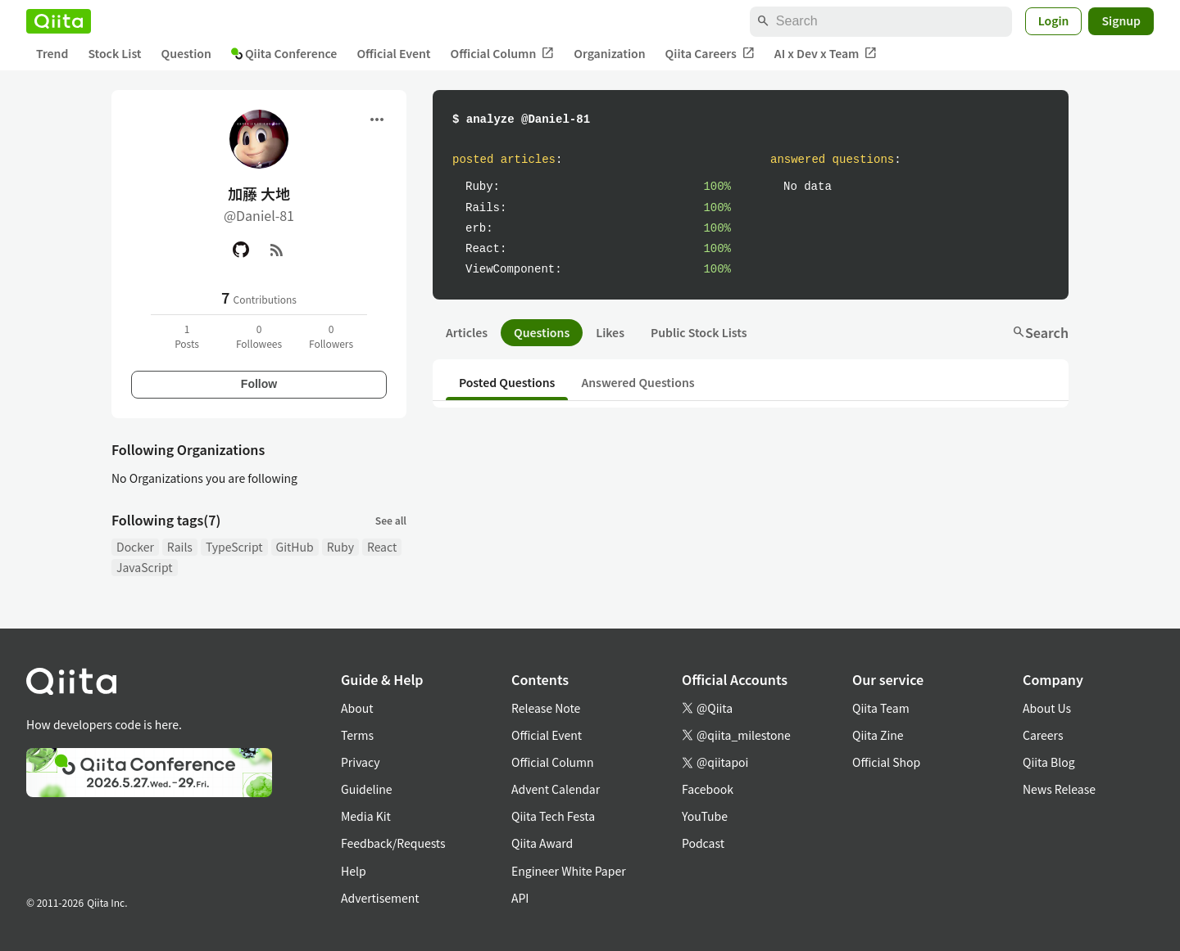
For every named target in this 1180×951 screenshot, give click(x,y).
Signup (1121, 20)
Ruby (340, 547)
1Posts (187, 336)
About (357, 708)
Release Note (545, 708)
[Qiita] (58, 21)
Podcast (703, 843)
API (520, 898)
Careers (1043, 735)
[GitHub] (241, 250)
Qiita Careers (710, 53)
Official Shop (886, 762)
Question (186, 53)
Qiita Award (542, 843)
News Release (1059, 789)
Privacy (360, 762)
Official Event (393, 53)
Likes (610, 332)
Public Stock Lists (699, 332)
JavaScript (144, 567)
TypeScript (234, 547)
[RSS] (277, 250)
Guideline (367, 789)
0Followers (331, 336)
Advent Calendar (555, 789)
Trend (52, 53)
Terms (357, 735)
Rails (180, 547)
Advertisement (380, 898)
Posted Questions (507, 382)
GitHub (295, 547)
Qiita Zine (878, 735)
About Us (1047, 708)
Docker (135, 547)
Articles (467, 332)
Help (353, 871)
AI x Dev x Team (826, 53)
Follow (259, 383)
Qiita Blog (1049, 762)
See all (390, 520)
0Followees (259, 336)
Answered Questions (637, 382)
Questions (542, 332)
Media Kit (366, 816)
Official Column (503, 53)
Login (1053, 20)
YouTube (705, 816)
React (382, 547)
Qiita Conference (284, 53)
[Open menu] (377, 119)
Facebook (707, 789)
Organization (609, 53)
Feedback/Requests (393, 843)
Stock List (114, 53)
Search (1040, 332)
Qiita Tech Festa (553, 816)
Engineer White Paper (568, 871)
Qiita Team (881, 708)
